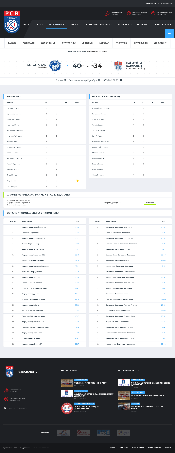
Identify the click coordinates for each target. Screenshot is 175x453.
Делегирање (48, 43)
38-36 (163, 277)
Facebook (151, 3)
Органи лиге (141, 43)
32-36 (77, 327)
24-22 (77, 338)
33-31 (163, 294)
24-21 (77, 288)
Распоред (121, 43)
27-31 (77, 311)
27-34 (77, 260)
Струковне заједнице (98, 24)
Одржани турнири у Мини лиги (90, 383)
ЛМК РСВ (74, 24)
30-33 (163, 338)
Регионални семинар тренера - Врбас (147, 408)
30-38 (77, 272)
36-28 (163, 244)
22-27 (77, 244)
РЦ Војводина (163, 24)
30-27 (77, 233)
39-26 (77, 305)
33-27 (77, 238)
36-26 (77, 322)
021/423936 (114, 14)
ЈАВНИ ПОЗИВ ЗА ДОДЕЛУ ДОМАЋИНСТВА (86, 408)
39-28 (163, 227)
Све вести (124, 448)
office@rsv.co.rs (137, 14)
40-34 (77, 266)
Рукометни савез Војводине (15, 448)
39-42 (163, 344)
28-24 (77, 299)
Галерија (142, 24)
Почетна (113, 448)
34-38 (163, 311)
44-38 (163, 299)
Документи (160, 43)
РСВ (39, 24)
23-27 (163, 322)
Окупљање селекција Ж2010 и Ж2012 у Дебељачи (93, 395)
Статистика (69, 43)
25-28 (163, 305)
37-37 (163, 333)
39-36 (77, 255)
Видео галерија (154, 448)
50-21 (77, 294)
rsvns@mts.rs (161, 14)
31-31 (77, 316)
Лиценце (87, 43)
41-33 (163, 272)
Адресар (104, 43)
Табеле (12, 43)
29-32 (163, 238)
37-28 (77, 333)
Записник (150, 203)
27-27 (77, 283)
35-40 (163, 255)
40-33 (163, 260)
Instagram (166, 3)
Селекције (123, 24)
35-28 (77, 277)
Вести (26, 24)
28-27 (163, 249)
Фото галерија (138, 448)
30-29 (163, 233)
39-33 (163, 316)
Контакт (168, 448)
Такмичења (55, 24)
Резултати (28, 43)
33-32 (77, 227)
